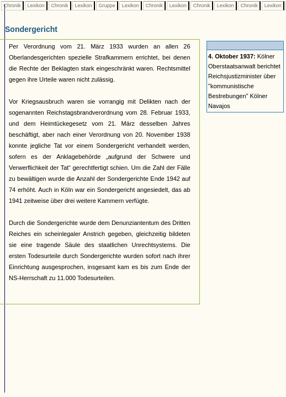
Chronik (12, 5)
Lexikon (36, 5)
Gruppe (106, 5)
